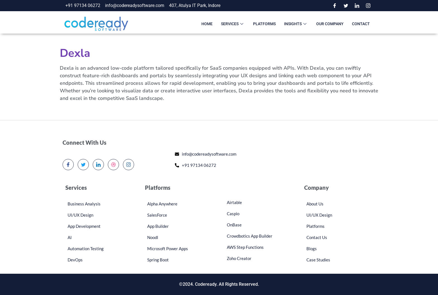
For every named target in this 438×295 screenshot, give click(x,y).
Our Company (330, 24)
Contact (361, 24)
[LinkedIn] (357, 5)
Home (207, 24)
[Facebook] (334, 5)
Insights (296, 24)
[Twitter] (346, 5)
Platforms (264, 24)
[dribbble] (113, 164)
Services (233, 24)
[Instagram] (368, 5)
